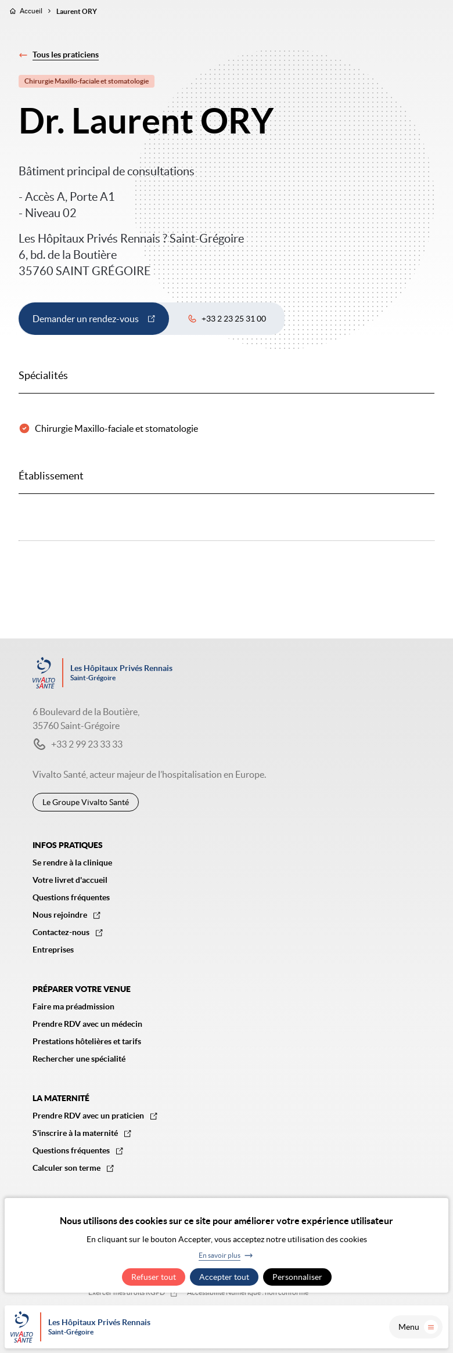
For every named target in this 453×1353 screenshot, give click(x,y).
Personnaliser (297, 1277)
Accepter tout (224, 1277)
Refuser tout (153, 1277)
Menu (418, 1327)
